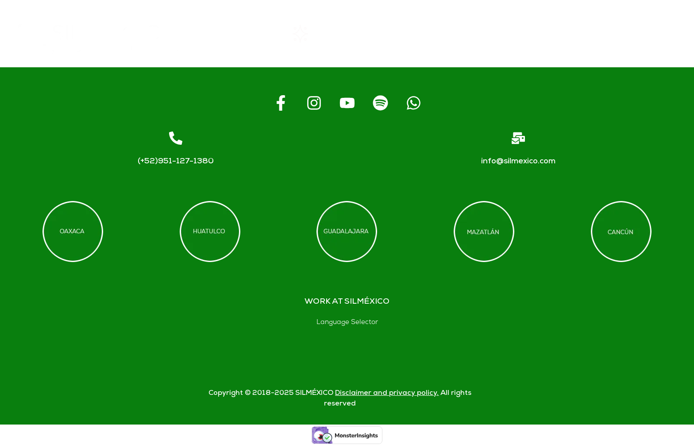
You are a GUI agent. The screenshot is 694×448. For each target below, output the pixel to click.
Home (234, 33)
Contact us (567, 33)
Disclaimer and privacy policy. (387, 393)
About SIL (400, 34)
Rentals (314, 33)
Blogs (652, 34)
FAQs (483, 34)
